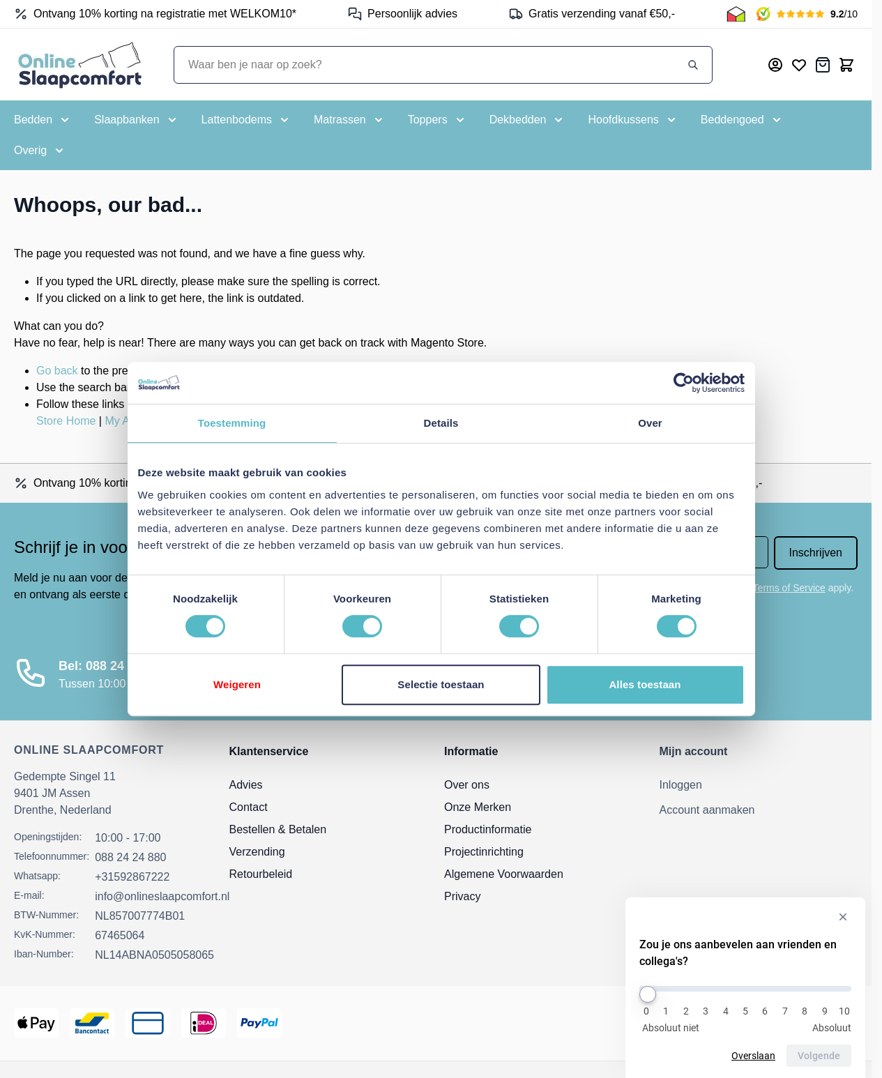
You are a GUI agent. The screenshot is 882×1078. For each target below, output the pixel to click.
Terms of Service (789, 587)
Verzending (257, 852)
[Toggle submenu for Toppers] (437, 120)
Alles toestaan (644, 684)
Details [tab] (441, 423)
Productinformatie (487, 829)
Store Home (66, 421)
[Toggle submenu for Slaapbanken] (136, 120)
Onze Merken (477, 807)
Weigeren (237, 684)
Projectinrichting (484, 852)
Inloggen (681, 785)
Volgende (819, 1055)
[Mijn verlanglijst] (799, 65)
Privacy (462, 896)
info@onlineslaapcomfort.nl (162, 896)
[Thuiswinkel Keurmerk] (736, 14)
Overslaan (753, 1055)
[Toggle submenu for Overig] (40, 150)
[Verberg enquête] (843, 917)
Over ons (466, 785)
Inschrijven (815, 553)
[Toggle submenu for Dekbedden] (527, 120)
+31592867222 (132, 877)
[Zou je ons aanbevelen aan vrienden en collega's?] (745, 989)
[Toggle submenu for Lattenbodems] (246, 120)
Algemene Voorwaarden (503, 874)
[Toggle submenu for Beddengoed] (742, 120)
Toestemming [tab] (232, 423)
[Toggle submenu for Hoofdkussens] (633, 120)
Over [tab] (650, 423)
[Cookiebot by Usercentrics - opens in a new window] (684, 382)
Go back (57, 371)
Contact (248, 807)
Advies (246, 785)
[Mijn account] (775, 65)
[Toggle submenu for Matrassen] (350, 120)
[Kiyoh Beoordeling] (807, 14)
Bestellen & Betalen (278, 829)
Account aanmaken (707, 810)
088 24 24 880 (130, 857)
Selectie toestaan (440, 684)
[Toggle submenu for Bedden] (43, 120)
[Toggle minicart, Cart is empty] (846, 65)
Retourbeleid (261, 874)
